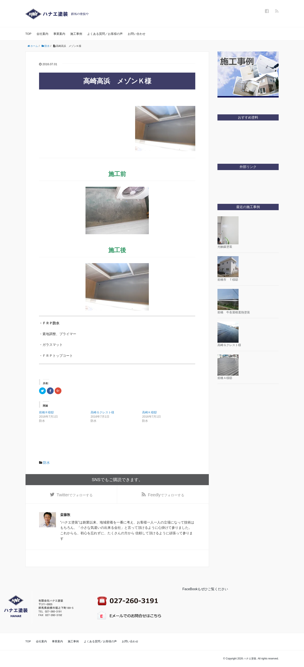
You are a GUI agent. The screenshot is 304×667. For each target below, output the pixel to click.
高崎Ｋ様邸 (149, 412)
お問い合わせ (136, 33)
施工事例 (76, 33)
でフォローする (75, 494)
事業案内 (59, 33)
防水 (46, 462)
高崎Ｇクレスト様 (102, 412)
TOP (28, 33)
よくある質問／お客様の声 (105, 33)
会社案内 (42, 33)
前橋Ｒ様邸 (46, 412)
